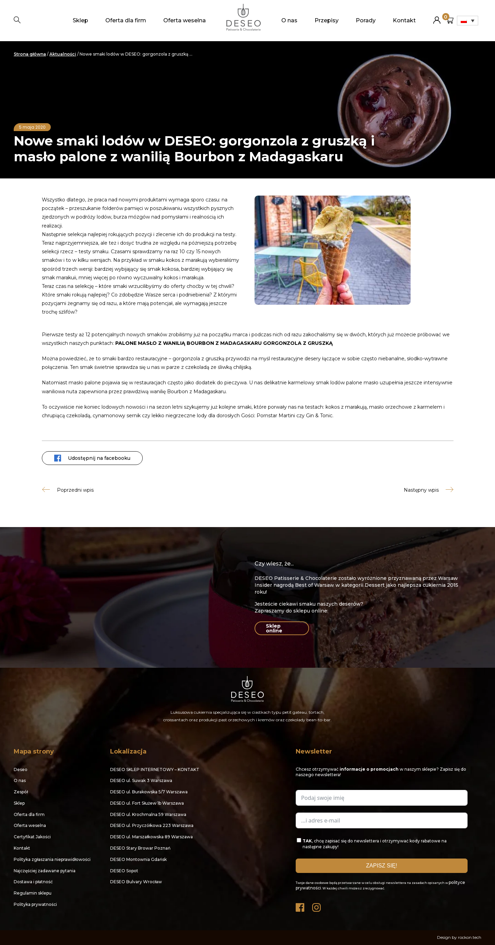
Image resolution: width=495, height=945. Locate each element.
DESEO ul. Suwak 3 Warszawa (141, 780)
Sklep (80, 20)
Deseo (20, 769)
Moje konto (436, 17)
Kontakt (404, 20)
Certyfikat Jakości (32, 836)
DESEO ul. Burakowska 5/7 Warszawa (149, 791)
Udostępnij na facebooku (92, 458)
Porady (366, 20)
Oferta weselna (184, 20)
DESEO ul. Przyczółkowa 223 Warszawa (151, 825)
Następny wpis (421, 490)
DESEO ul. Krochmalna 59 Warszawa (148, 814)
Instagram (317, 905)
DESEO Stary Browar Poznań (140, 848)
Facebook (300, 905)
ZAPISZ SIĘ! (381, 865)
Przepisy (327, 20)
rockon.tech (469, 937)
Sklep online (274, 628)
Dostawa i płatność (33, 881)
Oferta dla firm (125, 20)
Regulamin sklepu (32, 893)
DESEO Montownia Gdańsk (138, 859)
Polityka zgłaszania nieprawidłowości (52, 859)
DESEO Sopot (124, 870)
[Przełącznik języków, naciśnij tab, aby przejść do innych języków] (467, 20)
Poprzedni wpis (75, 490)
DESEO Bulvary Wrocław (136, 881)
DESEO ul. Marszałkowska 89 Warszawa (151, 836)
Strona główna (30, 54)
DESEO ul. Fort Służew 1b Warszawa (147, 803)
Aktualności (62, 54)
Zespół (21, 791)
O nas (289, 20)
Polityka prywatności (35, 904)
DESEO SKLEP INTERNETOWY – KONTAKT (154, 769)
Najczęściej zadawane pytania (44, 870)
